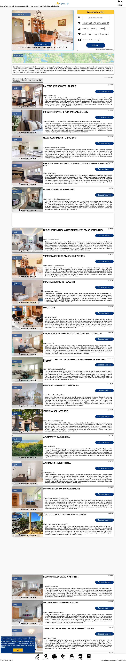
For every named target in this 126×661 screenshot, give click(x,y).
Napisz (123, 660)
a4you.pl (63, 3)
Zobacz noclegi (104, 91)
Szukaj (96, 45)
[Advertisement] (63, 556)
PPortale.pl (10, 660)
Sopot (15, 88)
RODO (3, 647)
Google (32, 638)
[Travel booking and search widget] (63, 220)
